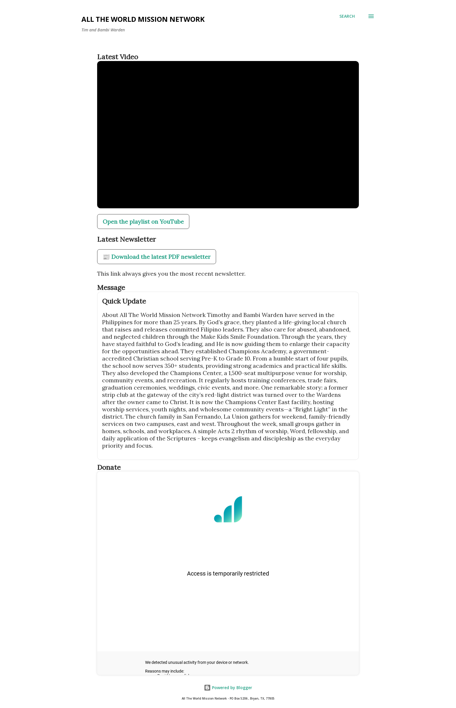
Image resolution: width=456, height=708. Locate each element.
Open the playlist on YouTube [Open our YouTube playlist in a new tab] (143, 221)
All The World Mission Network (143, 19)
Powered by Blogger (228, 687)
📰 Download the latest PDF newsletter (157, 256)
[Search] (347, 16)
